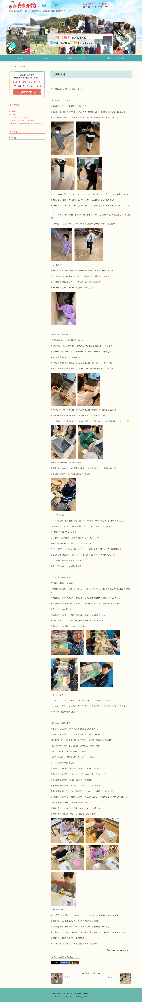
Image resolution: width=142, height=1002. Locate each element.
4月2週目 (12, 114)
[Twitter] (55, 962)
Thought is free (82, 997)
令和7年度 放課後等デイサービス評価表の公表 (26, 124)
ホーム (13, 66)
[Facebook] (64, 962)
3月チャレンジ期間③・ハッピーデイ (22, 120)
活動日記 (23, 66)
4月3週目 (12, 111)
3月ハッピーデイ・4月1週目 (19, 117)
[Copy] (74, 962)
